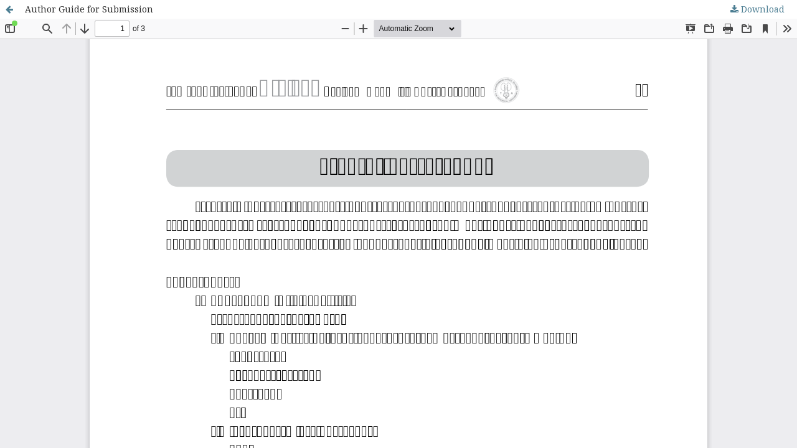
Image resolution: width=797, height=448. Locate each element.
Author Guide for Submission (89, 9)
